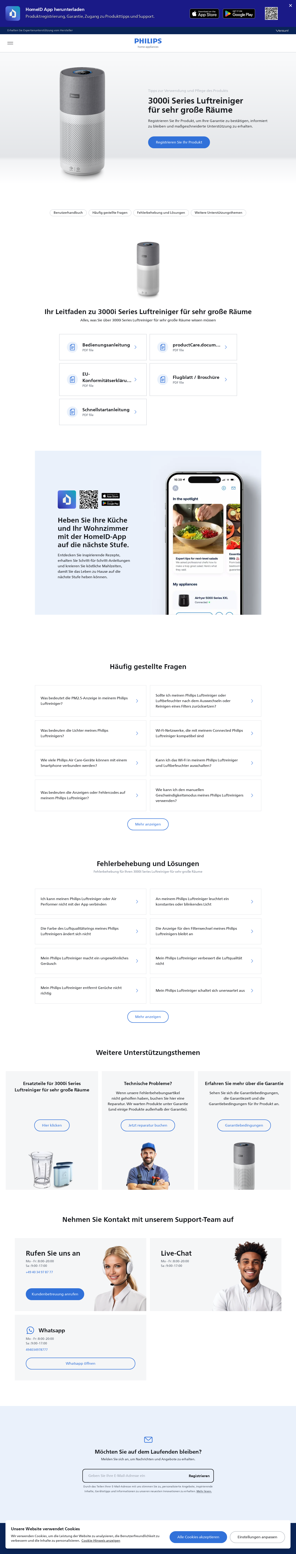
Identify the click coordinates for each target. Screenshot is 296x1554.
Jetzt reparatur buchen (147, 1125)
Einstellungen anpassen (257, 1537)
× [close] (290, 5)
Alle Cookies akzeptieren (198, 1537)
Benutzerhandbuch (68, 212)
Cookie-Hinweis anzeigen (100, 1540)
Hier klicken (52, 1125)
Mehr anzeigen (148, 824)
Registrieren (199, 1476)
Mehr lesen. (204, 1491)
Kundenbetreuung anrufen (55, 1294)
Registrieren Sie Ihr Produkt (179, 142)
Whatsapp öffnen (80, 1364)
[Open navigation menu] (10, 43)
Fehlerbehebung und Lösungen (161, 212)
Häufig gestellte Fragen (110, 212)
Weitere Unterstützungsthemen (218, 212)
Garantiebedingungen (244, 1125)
